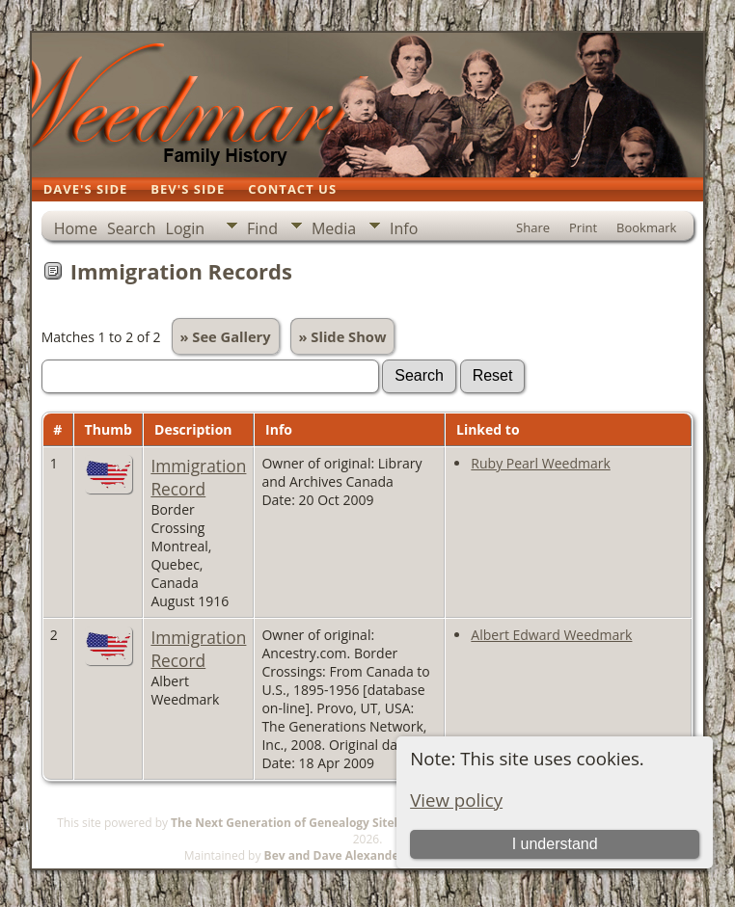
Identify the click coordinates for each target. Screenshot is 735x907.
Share (533, 227)
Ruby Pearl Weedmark (540, 463)
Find (262, 228)
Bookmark (646, 227)
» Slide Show (343, 336)
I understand (555, 844)
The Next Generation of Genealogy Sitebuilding (306, 822)
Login (185, 228)
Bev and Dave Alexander (334, 855)
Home (75, 228)
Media (334, 228)
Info (404, 228)
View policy (456, 799)
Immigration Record (198, 477)
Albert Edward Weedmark (551, 635)
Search (131, 228)
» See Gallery (225, 336)
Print (583, 227)
